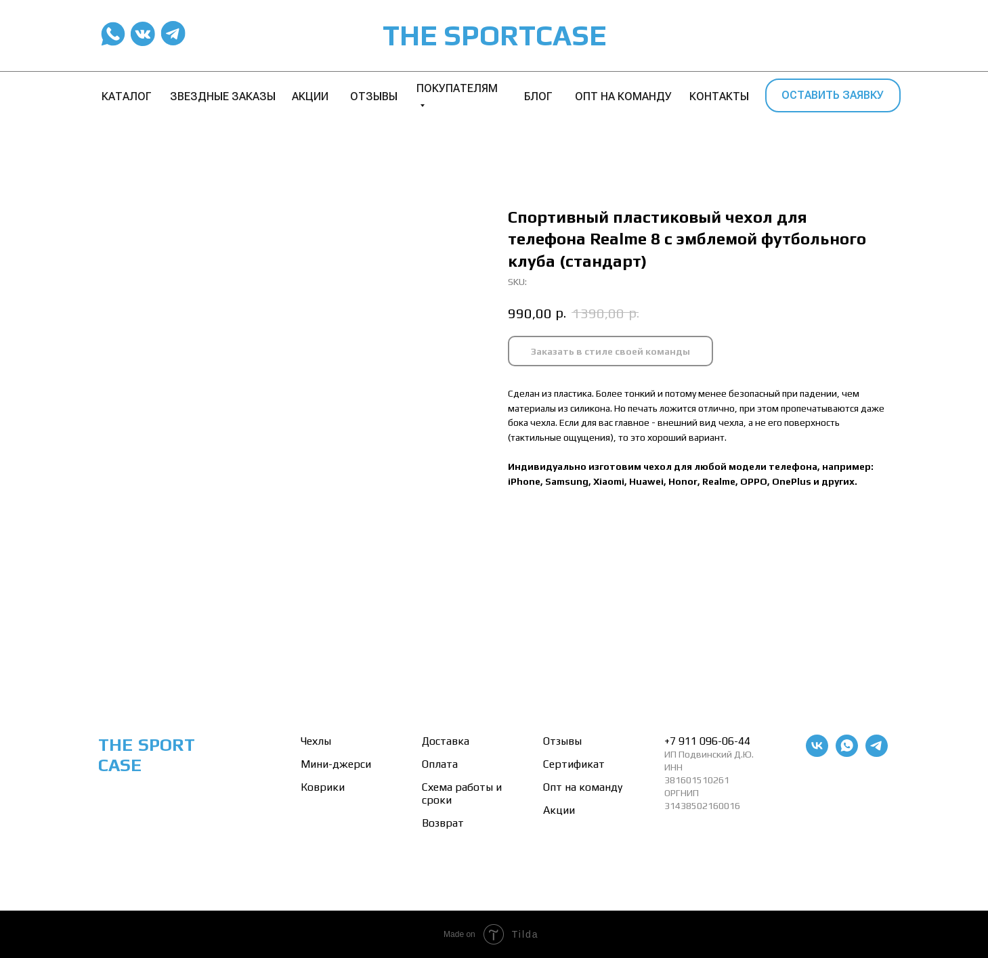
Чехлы (316, 741)
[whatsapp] (847, 753)
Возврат (443, 823)
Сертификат (574, 764)
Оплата (440, 764)
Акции (559, 810)
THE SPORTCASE (494, 35)
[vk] (817, 753)
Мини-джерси (336, 764)
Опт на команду (582, 787)
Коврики (323, 787)
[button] (833, 95)
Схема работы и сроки (462, 793)
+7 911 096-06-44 (707, 741)
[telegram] (876, 753)
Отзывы (562, 741)
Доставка (445, 741)
